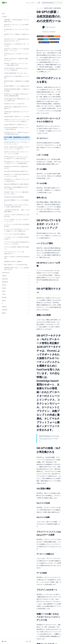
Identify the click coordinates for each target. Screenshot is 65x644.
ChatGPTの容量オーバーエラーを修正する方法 (11, 95)
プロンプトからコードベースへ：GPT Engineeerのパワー (11, 330)
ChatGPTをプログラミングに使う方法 (11, 120)
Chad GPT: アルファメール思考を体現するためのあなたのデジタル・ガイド (11, 39)
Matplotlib (10, 368)
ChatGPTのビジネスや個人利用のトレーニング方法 (11, 86)
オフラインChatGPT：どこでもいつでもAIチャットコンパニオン (11, 286)
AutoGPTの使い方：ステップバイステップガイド (11, 28)
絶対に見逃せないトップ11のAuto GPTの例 (11, 348)
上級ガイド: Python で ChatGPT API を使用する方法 (11, 337)
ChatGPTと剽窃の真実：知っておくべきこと (11, 81)
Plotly (10, 377)
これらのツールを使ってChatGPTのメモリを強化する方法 (11, 279)
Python (10, 386)
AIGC (10, 8)
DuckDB (10, 362)
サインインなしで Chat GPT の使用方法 (10, 307)
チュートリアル (31, 3)
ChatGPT (10, 11)
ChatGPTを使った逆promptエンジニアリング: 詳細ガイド (11, 132)
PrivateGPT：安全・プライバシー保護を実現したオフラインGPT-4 (11, 250)
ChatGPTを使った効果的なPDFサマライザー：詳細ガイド (11, 126)
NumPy (10, 371)
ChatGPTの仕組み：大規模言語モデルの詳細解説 (11, 90)
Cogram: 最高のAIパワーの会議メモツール (11, 151)
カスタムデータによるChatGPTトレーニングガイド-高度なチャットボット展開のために (11, 300)
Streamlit (10, 396)
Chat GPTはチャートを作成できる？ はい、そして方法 (11, 44)
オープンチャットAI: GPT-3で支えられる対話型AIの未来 (11, 292)
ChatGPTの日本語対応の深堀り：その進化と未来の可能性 (11, 101)
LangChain (10, 365)
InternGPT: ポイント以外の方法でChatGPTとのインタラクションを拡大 (11, 225)
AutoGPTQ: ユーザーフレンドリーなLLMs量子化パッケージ (11, 22)
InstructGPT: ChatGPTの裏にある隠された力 (11, 219)
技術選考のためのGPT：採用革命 (11, 343)
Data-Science (10, 359)
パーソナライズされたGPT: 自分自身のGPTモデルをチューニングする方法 (11, 319)
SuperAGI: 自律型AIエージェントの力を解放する (11, 260)
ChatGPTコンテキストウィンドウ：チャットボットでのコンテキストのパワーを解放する (11, 145)
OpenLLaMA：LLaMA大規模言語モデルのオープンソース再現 (11, 243)
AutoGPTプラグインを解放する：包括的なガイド (11, 33)
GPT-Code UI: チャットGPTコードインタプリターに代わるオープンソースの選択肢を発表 (11, 206)
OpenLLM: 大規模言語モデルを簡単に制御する (11, 237)
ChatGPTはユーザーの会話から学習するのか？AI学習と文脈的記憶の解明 (11, 107)
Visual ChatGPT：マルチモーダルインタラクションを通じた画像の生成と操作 (11, 266)
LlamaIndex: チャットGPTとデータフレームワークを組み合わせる (11, 232)
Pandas (10, 374)
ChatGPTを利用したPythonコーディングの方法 (11, 138)
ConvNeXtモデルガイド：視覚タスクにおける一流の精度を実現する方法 (11, 164)
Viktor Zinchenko (45, 27)
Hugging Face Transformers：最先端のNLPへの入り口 (10, 213)
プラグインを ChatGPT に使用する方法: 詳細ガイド (11, 325)
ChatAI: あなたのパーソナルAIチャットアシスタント (11, 56)
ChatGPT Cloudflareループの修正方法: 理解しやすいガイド (11, 62)
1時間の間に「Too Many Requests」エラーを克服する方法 (11, 16)
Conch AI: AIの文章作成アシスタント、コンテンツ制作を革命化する (11, 157)
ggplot (10, 399)
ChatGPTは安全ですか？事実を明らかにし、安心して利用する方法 (11, 114)
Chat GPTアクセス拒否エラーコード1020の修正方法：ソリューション (11, 50)
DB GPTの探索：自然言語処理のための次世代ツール (11, 169)
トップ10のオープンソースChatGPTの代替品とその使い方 (11, 312)
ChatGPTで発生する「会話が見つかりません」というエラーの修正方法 (11, 75)
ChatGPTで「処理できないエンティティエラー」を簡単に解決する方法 (11, 68)
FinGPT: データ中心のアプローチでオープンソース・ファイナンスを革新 (11, 190)
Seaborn (10, 393)
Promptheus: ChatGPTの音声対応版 (11, 255)
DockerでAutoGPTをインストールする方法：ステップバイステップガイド (11, 175)
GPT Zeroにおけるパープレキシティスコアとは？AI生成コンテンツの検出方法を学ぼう (11, 198)
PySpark (10, 383)
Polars (10, 380)
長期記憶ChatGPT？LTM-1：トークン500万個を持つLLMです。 (11, 353)
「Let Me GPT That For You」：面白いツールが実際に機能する (11, 273)
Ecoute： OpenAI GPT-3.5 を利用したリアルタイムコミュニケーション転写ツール (11, 183)
